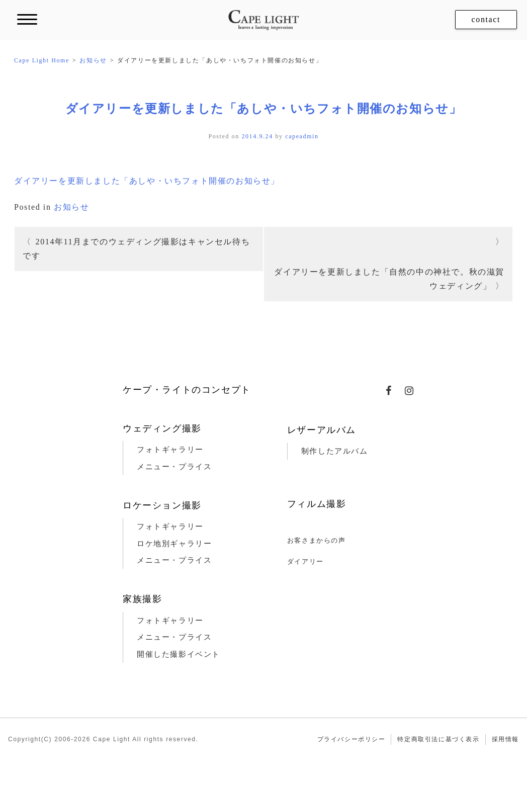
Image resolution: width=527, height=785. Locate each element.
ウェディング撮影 (162, 428)
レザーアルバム (321, 430)
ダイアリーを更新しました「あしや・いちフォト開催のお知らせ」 (263, 108)
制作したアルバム (334, 451)
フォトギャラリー (170, 450)
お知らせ (71, 207)
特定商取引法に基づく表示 (438, 739)
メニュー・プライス (174, 467)
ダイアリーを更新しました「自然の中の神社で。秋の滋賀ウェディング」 (389, 279)
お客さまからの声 (316, 540)
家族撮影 (142, 599)
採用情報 (505, 739)
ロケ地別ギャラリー (174, 544)
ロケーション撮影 (162, 505)
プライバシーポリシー (351, 739)
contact (486, 19)
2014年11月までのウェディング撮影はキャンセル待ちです (136, 248)
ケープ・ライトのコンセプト (187, 390)
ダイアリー (305, 561)
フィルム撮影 (316, 504)
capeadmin (301, 136)
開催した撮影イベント (178, 654)
